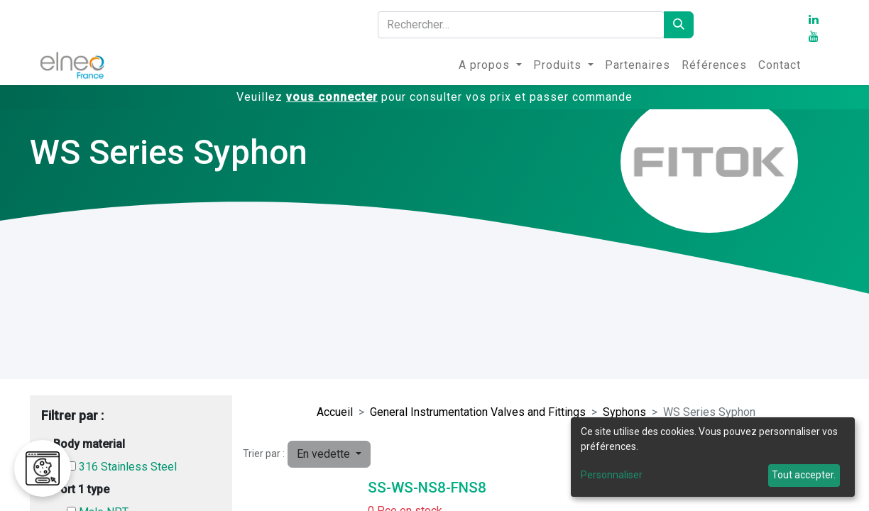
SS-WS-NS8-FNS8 (427, 487)
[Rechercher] (679, 24)
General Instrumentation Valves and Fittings (478, 412)
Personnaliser (612, 474)
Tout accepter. (804, 474)
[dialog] (713, 457)
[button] (329, 454)
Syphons (624, 412)
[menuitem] (490, 65)
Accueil (335, 412)
